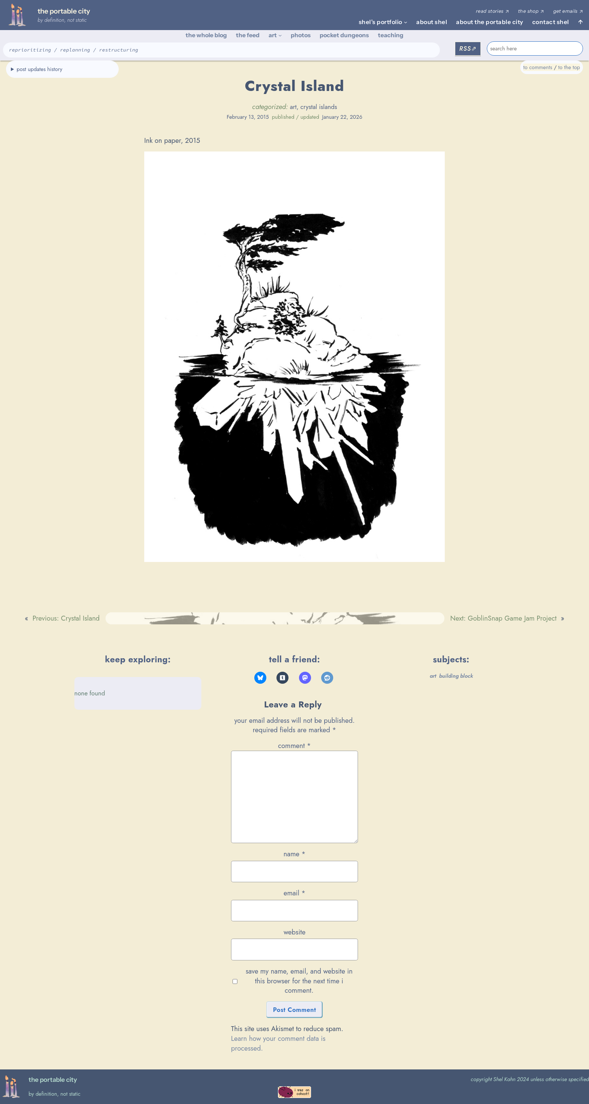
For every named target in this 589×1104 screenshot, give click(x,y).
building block (456, 676)
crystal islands (319, 106)
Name (295, 854)
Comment (294, 746)
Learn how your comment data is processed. (278, 1043)
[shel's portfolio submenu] (405, 22)
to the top (569, 67)
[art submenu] (280, 35)
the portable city (64, 11)
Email (294, 893)
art (293, 106)
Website (294, 932)
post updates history (39, 69)
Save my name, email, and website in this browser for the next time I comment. (299, 980)
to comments (537, 67)
